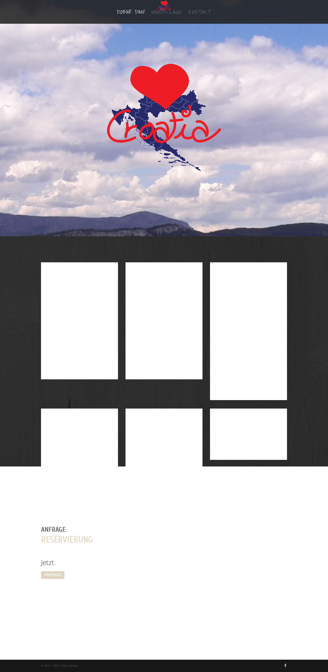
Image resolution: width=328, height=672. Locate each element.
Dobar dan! (131, 13)
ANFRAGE (52, 575)
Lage (176, 13)
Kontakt (200, 13)
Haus (157, 13)
